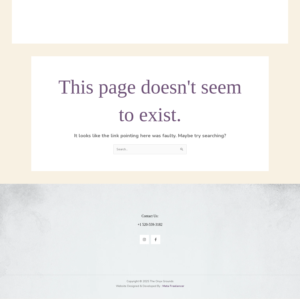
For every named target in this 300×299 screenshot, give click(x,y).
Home (92, 22)
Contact (214, 22)
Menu (107, 22)
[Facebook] (155, 239)
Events (194, 22)
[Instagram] (144, 239)
